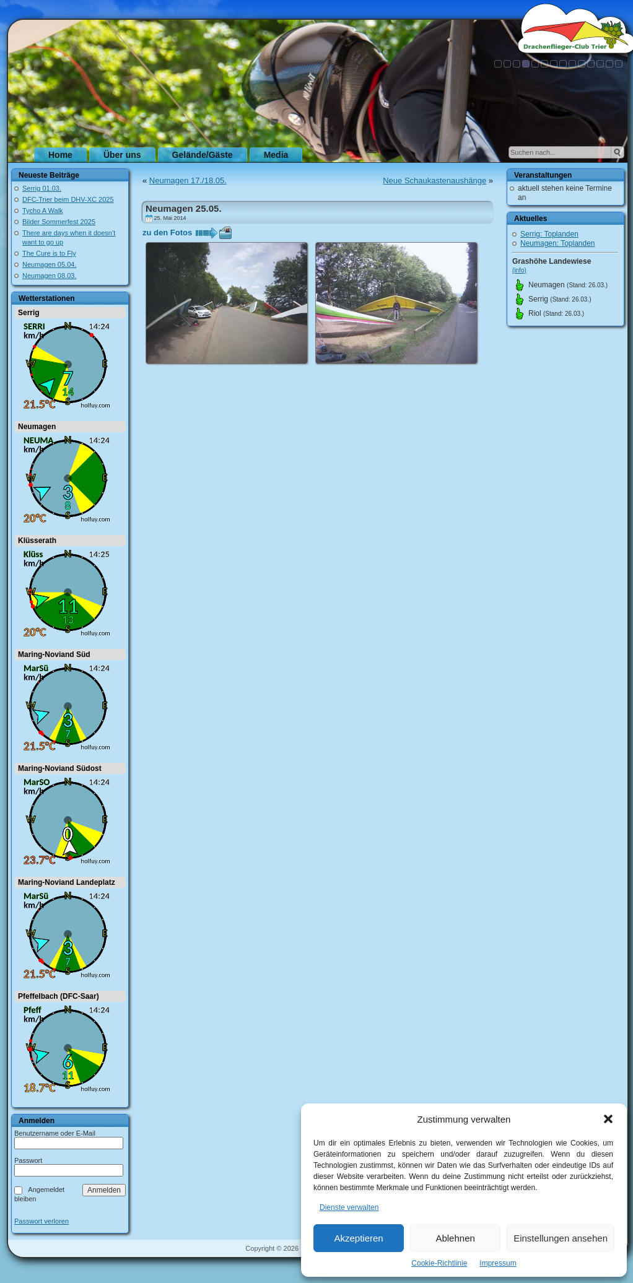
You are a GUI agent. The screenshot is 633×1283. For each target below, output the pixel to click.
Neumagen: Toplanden (557, 243)
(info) (519, 270)
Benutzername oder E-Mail (54, 1133)
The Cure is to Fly (49, 253)
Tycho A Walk (42, 210)
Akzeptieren (358, 1238)
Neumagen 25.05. (184, 208)
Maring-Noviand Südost (60, 768)
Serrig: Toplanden (549, 234)
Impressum (497, 1263)
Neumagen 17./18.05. (188, 180)
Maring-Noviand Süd (54, 654)
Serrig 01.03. (41, 188)
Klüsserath (37, 540)
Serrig (29, 312)
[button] (608, 1119)
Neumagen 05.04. (49, 264)
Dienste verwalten (349, 1207)
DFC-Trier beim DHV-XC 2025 (68, 199)
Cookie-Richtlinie (439, 1263)
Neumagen (37, 426)
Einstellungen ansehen (560, 1238)
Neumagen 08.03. (49, 275)
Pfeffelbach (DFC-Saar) (58, 996)
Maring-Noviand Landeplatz (66, 882)
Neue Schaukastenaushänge (434, 180)
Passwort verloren (41, 1221)
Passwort (28, 1160)
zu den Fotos (167, 232)
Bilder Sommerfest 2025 (58, 221)
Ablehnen (454, 1238)
